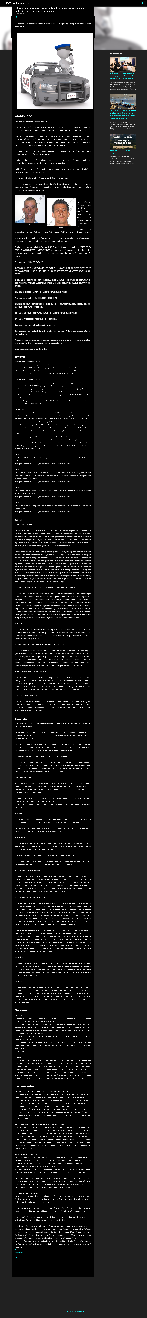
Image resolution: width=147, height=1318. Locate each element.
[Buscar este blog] (136, 3)
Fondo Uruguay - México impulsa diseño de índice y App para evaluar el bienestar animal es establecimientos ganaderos (122, 75)
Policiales (19, 1252)
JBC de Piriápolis (17, 3)
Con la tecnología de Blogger (73, 1311)
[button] (16, 17)
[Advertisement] (53, 1293)
